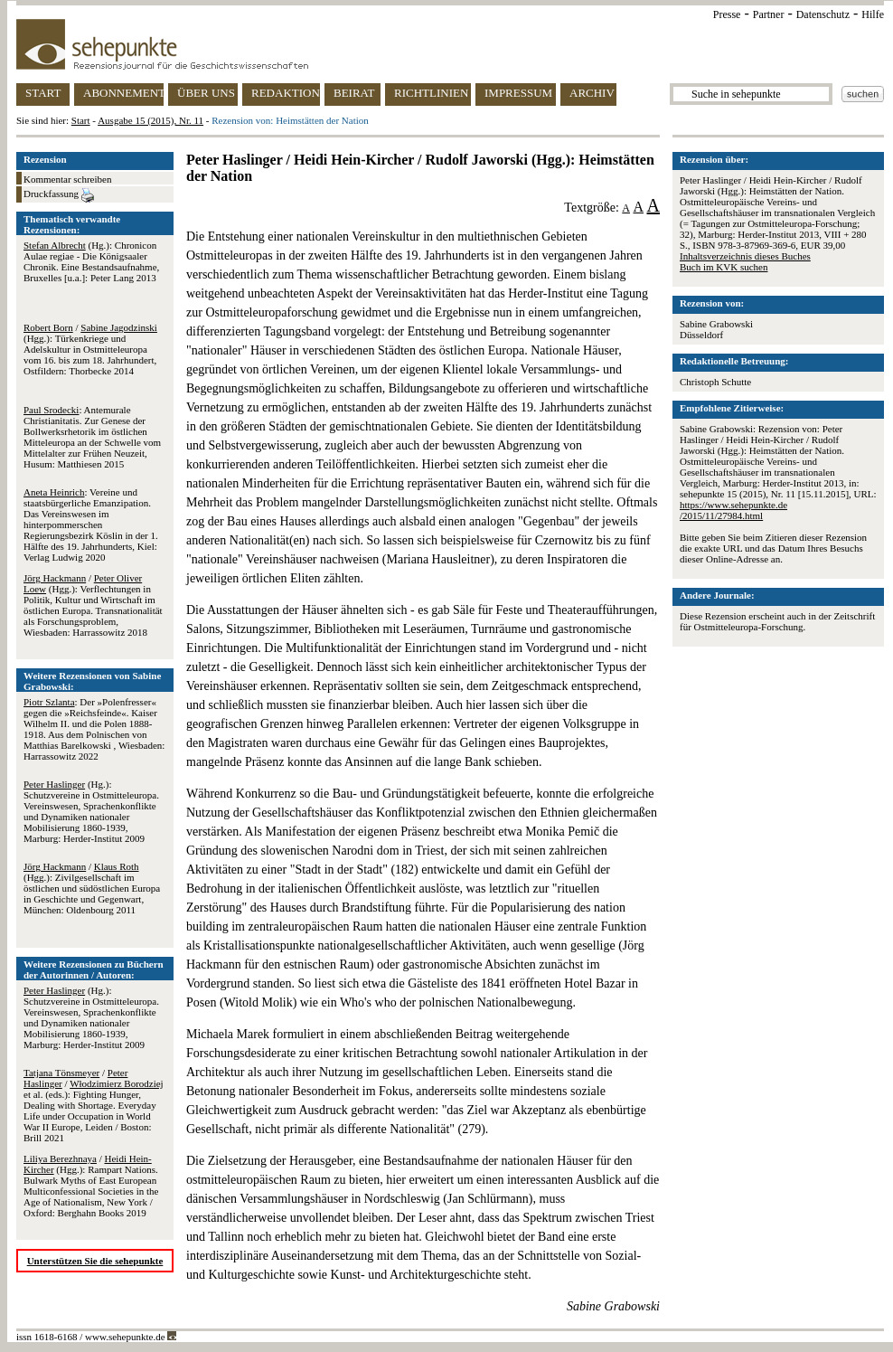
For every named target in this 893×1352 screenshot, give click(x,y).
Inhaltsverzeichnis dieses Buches (745, 256)
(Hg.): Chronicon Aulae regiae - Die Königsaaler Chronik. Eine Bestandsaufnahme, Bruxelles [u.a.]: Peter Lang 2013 (91, 261)
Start (80, 120)
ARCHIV (592, 92)
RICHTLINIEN (431, 92)
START (43, 92)
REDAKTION (285, 92)
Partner (769, 14)
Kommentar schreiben (67, 179)
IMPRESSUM (518, 92)
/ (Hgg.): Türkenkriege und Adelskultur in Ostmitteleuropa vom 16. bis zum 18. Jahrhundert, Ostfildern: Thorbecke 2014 (90, 349)
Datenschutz (823, 14)
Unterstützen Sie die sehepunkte (95, 1260)
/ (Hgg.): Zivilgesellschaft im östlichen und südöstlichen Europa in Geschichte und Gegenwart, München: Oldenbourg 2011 (92, 888)
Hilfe (872, 14)
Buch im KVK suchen (723, 266)
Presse (727, 14)
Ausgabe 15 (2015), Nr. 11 (150, 120)
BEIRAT (354, 92)
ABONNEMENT (123, 92)
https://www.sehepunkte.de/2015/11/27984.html (733, 510)
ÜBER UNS (206, 92)
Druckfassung (59, 195)
